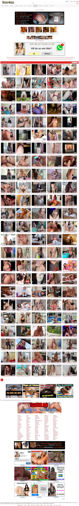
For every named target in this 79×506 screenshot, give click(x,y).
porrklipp (28, 428)
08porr (36, 438)
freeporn (54, 426)
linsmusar (19, 416)
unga (27, 425)
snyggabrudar (20, 436)
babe (19, 430)
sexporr (36, 425)
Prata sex (25, 57)
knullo (19, 431)
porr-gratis (46, 420)
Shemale (75, 1)
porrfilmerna (55, 438)
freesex (36, 428)
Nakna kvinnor (18, 59)
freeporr (19, 439)
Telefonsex (19, 57)
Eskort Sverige (48, 57)
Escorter (28, 59)
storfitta (36, 415)
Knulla (53, 59)
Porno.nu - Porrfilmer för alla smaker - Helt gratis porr (39, 39)
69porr (27, 434)
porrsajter (46, 429)
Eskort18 (68, 57)
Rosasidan (62, 57)
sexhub (45, 428)
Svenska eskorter (54, 57)
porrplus (36, 439)
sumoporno (20, 434)
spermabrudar (20, 435)
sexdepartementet (38, 420)
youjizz (27, 438)
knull (27, 415)
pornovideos (46, 436)
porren (27, 429)
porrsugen (46, 416)
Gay (71, 1)
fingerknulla (46, 425)
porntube (46, 435)
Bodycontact (72, 57)
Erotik (35, 59)
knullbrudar (20, 426)
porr (45, 433)
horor (36, 419)
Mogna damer (66, 59)
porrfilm (19, 418)
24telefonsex (55, 416)
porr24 (36, 429)
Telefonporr (38, 57)
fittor (27, 416)
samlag (54, 425)
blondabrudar (55, 433)
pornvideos (46, 434)
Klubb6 (66, 57)
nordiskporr (20, 419)
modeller (46, 418)
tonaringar (55, 420)
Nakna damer (61, 59)
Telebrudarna (15, 57)
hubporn (54, 430)
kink (54, 429)
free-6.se (21, 505)
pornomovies (55, 428)
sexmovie (19, 420)
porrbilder (46, 430)
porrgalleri (46, 419)
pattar (54, 439)
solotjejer (37, 416)
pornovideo (46, 438)
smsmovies (37, 424)
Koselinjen (29, 57)
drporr (36, 436)
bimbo (19, 429)
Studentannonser (24, 59)
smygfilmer (28, 418)
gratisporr (28, 421)
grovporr (28, 430)
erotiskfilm (46, 426)
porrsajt (36, 430)
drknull (27, 419)
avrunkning (28, 433)
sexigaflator (55, 435)
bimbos (19, 428)
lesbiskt (45, 423)
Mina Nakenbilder (43, 57)
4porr (27, 420)
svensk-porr (28, 426)
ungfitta (19, 415)
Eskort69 (13, 59)
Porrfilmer (50, 59)
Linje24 (8, 57)
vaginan (28, 424)
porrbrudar (37, 421)
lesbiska (36, 431)
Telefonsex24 (33, 57)
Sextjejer (59, 57)
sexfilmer (46, 415)
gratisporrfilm (37, 435)
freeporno (28, 439)
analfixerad (55, 434)
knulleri (19, 425)
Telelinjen (10, 57)
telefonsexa (55, 431)
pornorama (46, 439)
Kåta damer (71, 59)
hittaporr (54, 424)
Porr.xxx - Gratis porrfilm (39, 40)
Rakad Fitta (42, 59)
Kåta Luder (10, 59)
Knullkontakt (32, 59)
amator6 (54, 415)
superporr (37, 423)
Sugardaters (57, 59)
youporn (28, 436)
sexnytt (54, 421)
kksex (36, 434)
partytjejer (19, 424)
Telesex (22, 57)
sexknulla (37, 426)
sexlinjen (46, 421)
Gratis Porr (38, 59)
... (11, 379)
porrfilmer (55, 423)
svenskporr (20, 433)
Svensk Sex (46, 59)
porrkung (28, 435)
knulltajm (36, 433)
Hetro (68, 1)
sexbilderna (37, 418)
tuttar (54, 419)
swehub (54, 418)
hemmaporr (46, 431)
